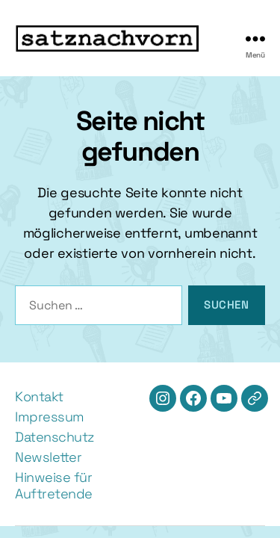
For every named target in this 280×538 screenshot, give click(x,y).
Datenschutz (54, 436)
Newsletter (48, 457)
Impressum (49, 416)
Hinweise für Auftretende (54, 486)
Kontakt (39, 396)
